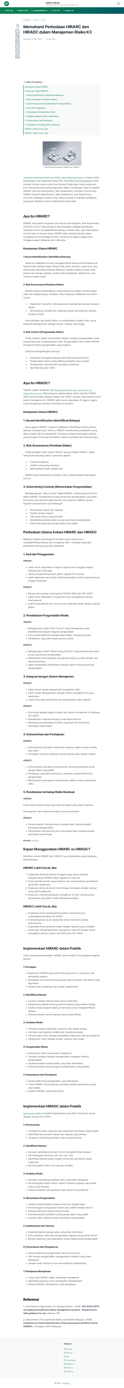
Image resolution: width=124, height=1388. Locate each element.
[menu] (6, 3)
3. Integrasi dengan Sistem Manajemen (42, 116)
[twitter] (17, 36)
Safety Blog (54, 2)
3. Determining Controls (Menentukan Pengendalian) (48, 103)
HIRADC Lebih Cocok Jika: (36, 133)
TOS (67, 1356)
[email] (17, 56)
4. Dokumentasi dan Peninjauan (38, 120)
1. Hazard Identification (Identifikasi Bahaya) (44, 95)
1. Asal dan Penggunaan (35, 108)
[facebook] (17, 31)
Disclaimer (70, 1364)
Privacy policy (71, 1360)
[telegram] (17, 46)
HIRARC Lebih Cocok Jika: (36, 129)
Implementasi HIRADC (34, 1113)
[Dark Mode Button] (118, 3)
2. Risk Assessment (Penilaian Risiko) (41, 99)
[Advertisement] (62, 60)
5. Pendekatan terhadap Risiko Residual (42, 124)
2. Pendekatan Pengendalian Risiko (40, 112)
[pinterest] (17, 51)
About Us (69, 1367)
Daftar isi (69, 1352)
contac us (69, 1371)
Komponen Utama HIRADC (36, 91)
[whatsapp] (17, 41)
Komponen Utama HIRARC (36, 87)
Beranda (69, 1349)
